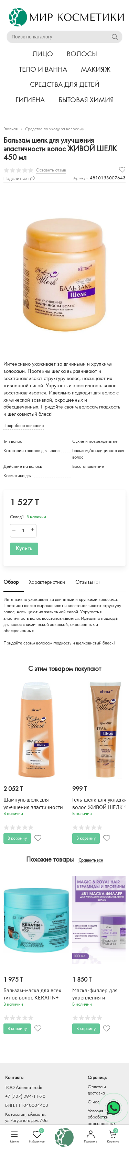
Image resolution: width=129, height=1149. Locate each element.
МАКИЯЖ (95, 69)
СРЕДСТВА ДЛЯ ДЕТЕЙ (64, 84)
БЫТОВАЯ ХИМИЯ (86, 100)
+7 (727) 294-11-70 (25, 1096)
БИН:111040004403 (26, 1105)
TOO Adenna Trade (23, 1088)
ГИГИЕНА (30, 100)
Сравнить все (90, 860)
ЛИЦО (42, 54)
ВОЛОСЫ (82, 54)
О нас (93, 1102)
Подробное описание (23, 426)
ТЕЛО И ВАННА (43, 69)
